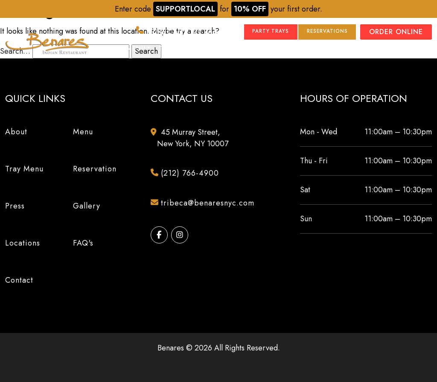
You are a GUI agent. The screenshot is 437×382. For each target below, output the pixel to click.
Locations (288, 48)
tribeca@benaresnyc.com (205, 203)
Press (214, 48)
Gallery (246, 48)
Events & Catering (351, 48)
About (107, 48)
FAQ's (83, 243)
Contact (415, 48)
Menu (136, 48)
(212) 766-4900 (157, 32)
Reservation (95, 168)
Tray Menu (177, 48)
